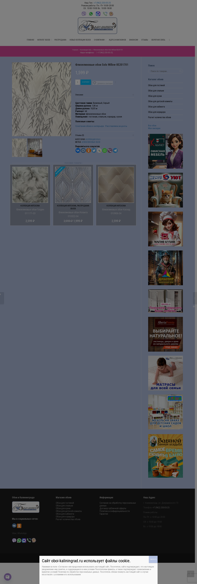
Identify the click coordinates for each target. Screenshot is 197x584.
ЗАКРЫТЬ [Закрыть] (153, 559)
